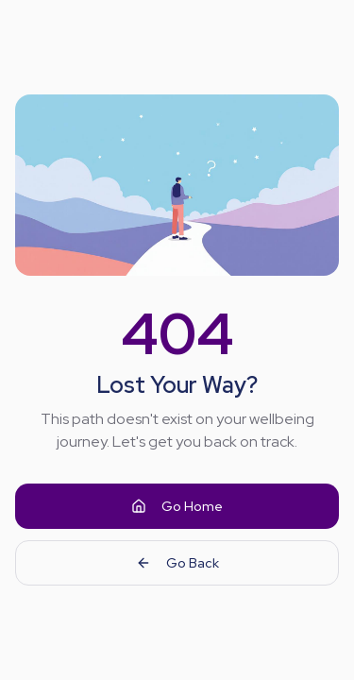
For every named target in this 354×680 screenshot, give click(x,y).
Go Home (177, 506)
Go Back (177, 562)
